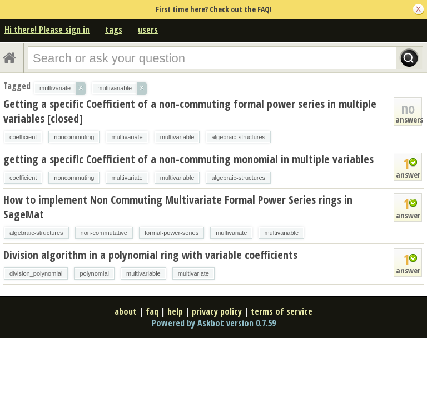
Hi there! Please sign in (47, 29)
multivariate (126, 137)
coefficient (23, 137)
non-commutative (104, 232)
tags (113, 29)
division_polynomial (35, 273)
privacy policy (217, 311)
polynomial (94, 273)
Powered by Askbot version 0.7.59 (214, 323)
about (126, 311)
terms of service (281, 311)
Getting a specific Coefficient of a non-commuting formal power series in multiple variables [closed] (189, 111)
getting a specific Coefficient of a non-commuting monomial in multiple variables (188, 159)
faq (152, 311)
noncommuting (74, 137)
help (175, 311)
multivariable (177, 137)
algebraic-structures (238, 137)
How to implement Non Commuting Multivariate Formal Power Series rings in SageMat (177, 207)
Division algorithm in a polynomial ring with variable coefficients (150, 254)
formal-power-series (171, 232)
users (148, 29)
